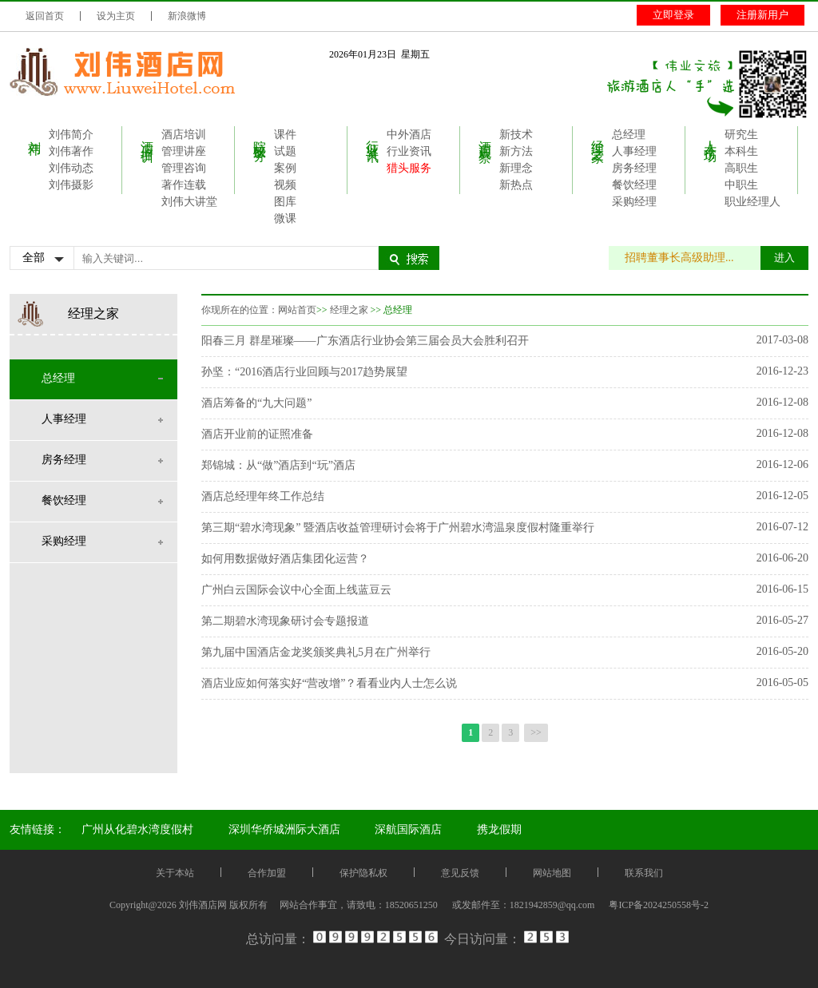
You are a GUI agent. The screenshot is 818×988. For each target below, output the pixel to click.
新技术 (516, 135)
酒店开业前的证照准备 (257, 434)
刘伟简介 (71, 135)
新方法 (516, 151)
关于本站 (175, 873)
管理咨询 (183, 168)
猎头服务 (409, 168)
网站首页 (297, 309)
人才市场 (710, 136)
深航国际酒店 (408, 829)
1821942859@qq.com (552, 905)
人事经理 (634, 151)
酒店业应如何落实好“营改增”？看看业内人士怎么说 (329, 683)
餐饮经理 (634, 185)
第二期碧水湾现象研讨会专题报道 (285, 621)
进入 (784, 258)
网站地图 (552, 873)
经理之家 (598, 136)
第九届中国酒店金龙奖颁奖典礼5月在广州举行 (316, 652)
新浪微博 (187, 16)
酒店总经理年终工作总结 (262, 496)
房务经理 (634, 168)
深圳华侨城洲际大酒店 (284, 829)
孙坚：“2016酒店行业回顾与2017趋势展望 (304, 372)
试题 (285, 151)
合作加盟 (267, 873)
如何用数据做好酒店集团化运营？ (285, 559)
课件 (285, 135)
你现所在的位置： (239, 309)
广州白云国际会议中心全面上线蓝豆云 (296, 590)
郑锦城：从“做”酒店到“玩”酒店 (278, 465)
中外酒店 (409, 135)
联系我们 (644, 873)
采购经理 (634, 202)
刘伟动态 (71, 168)
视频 (285, 185)
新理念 (516, 168)
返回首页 (45, 16)
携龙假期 (499, 829)
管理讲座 (183, 151)
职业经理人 (752, 202)
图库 (285, 202)
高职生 (741, 168)
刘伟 (35, 133)
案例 (285, 168)
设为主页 (116, 16)
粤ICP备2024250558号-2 (659, 905)
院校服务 (260, 136)
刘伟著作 (71, 151)
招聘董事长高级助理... (687, 258)
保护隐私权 (363, 873)
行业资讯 (372, 136)
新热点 (516, 185)
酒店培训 (147, 136)
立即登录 (673, 15)
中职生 (741, 185)
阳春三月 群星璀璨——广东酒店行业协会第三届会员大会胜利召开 (365, 341)
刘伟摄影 (71, 185)
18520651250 (411, 905)
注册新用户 (762, 15)
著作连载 (183, 185)
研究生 (741, 135)
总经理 (628, 135)
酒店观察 (485, 136)
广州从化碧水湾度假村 (137, 829)
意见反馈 (460, 873)
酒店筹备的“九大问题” (256, 403)
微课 (285, 218)
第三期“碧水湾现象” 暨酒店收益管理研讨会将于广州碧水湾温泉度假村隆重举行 (397, 528)
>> (536, 732)
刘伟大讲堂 (189, 202)
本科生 (741, 151)
